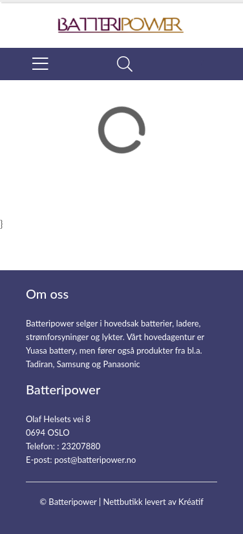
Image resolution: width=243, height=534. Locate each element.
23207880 (80, 446)
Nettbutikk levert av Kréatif (153, 502)
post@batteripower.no (95, 459)
